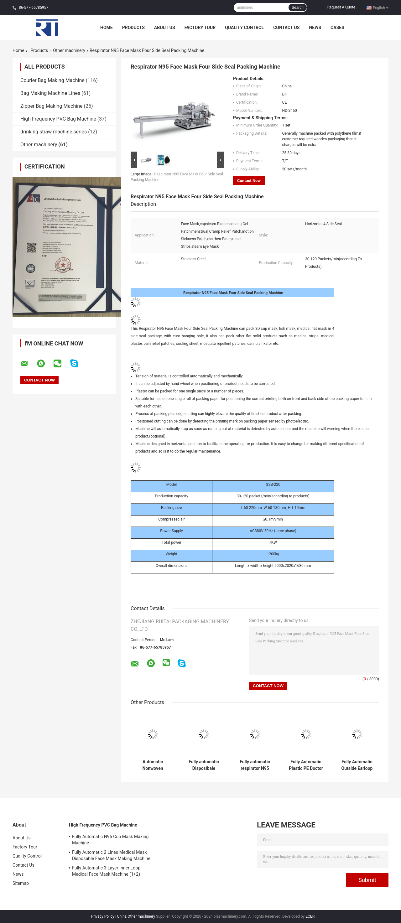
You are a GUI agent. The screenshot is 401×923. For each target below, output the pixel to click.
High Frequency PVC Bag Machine (58, 119)
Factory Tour (200, 27)
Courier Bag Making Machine (52, 80)
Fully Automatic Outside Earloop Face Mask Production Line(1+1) (357, 765)
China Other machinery (136, 916)
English (380, 7)
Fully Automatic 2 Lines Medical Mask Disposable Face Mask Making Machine (111, 855)
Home (106, 27)
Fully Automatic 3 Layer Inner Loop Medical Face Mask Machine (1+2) (106, 871)
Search (298, 7)
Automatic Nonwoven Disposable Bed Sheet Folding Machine (153, 765)
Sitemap (21, 883)
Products (133, 27)
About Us (164, 27)
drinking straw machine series (53, 132)
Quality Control (244, 27)
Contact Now (249, 180)
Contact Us (286, 27)
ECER (310, 916)
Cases (337, 27)
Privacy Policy (102, 916)
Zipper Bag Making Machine (51, 106)
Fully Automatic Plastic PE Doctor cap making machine (306, 765)
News (315, 27)
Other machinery (69, 50)
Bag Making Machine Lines (50, 93)
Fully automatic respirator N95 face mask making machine (255, 765)
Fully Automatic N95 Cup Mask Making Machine (110, 839)
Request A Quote (341, 7)
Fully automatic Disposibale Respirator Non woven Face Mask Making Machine (203, 765)
